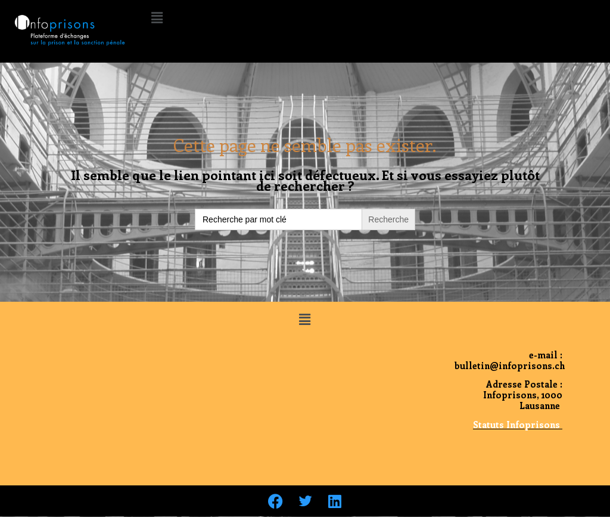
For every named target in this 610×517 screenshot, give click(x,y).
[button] (157, 17)
